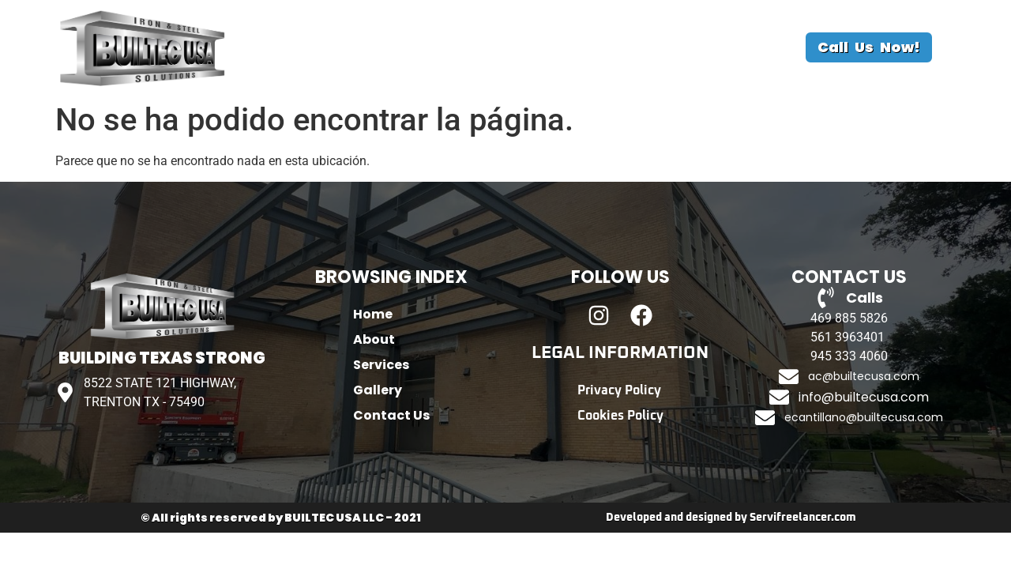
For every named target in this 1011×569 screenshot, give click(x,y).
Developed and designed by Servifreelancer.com (731, 517)
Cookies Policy (620, 415)
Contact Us (662, 47)
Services (484, 47)
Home (331, 47)
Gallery (567, 47)
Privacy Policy (619, 390)
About (403, 47)
